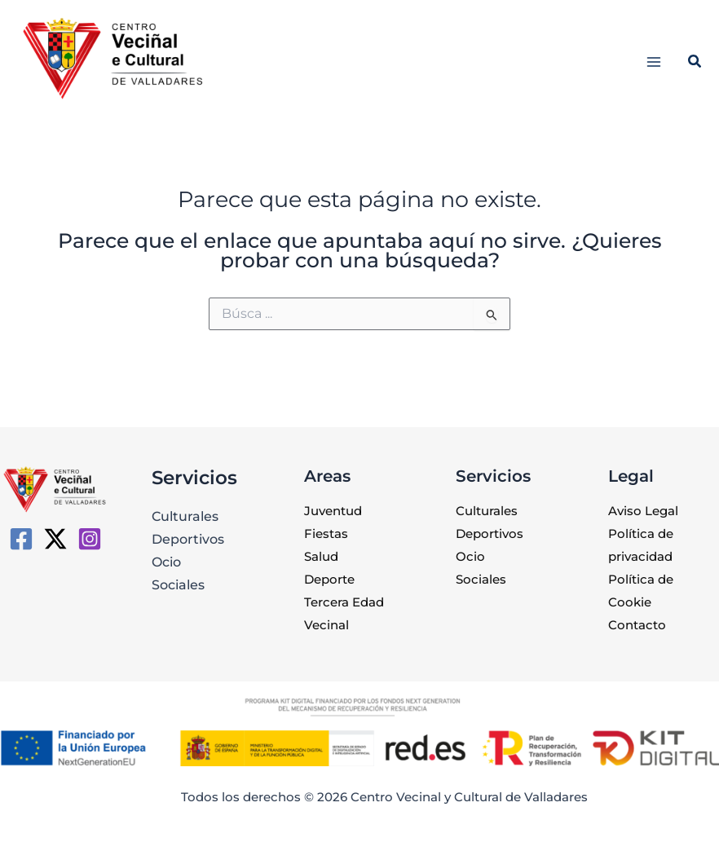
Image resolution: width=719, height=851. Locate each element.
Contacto (637, 625)
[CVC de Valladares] (21, 539)
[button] (695, 64)
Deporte (329, 579)
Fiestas (326, 534)
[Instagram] (89, 539)
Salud (321, 556)
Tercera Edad (344, 602)
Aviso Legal (643, 511)
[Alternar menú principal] (654, 61)
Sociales (178, 584)
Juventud (333, 511)
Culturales (185, 516)
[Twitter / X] (55, 539)
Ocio (166, 561)
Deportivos (188, 539)
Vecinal (326, 625)
